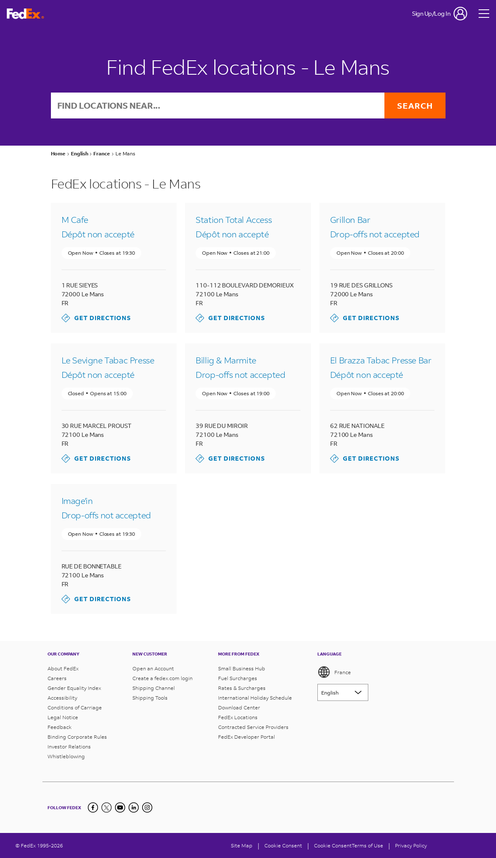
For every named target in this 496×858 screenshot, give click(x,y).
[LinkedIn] (134, 807)
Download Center (239, 707)
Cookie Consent (333, 845)
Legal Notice (63, 717)
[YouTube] (120, 807)
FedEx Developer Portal (246, 737)
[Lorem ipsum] (342, 692)
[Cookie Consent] (283, 845)
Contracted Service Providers (253, 727)
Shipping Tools (150, 698)
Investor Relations (69, 746)
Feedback (60, 727)
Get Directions (96, 318)
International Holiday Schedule (255, 698)
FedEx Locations (238, 717)
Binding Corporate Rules (77, 737)
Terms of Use (367, 845)
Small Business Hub (241, 668)
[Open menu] (484, 13)
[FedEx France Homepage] (25, 13)
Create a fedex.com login (162, 678)
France (334, 672)
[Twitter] (106, 807)
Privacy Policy (411, 845)
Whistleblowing (66, 756)
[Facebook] (93, 807)
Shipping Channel (153, 688)
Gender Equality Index (74, 688)
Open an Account (153, 668)
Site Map (241, 845)
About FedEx (63, 668)
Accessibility (62, 698)
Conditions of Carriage (75, 707)
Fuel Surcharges (237, 678)
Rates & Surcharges (242, 688)
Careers (57, 678)
